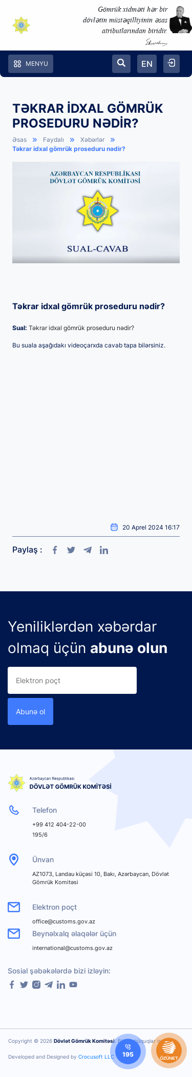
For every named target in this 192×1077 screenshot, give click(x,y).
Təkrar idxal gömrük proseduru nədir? (68, 149)
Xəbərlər (92, 139)
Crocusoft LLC (96, 1057)
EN (147, 64)
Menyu (30, 64)
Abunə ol (30, 711)
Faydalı (53, 139)
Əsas (19, 139)
